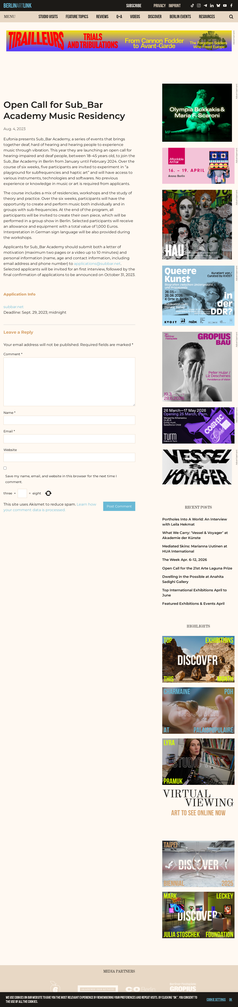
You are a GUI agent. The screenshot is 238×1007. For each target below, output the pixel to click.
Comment (12, 354)
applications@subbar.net (97, 263)
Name (9, 413)
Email (9, 431)
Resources (207, 16)
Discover (155, 16)
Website (10, 450)
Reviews (102, 16)
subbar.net (13, 307)
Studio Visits (48, 16)
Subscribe (133, 5)
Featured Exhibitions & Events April (193, 603)
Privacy (160, 5)
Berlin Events (180, 16)
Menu (9, 17)
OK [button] (230, 999)
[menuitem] (48, 19)
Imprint (175, 5)
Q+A (119, 16)
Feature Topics (77, 16)
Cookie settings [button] (216, 999)
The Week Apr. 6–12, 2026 (184, 559)
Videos (135, 16)
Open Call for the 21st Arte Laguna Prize (197, 568)
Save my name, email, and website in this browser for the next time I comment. (61, 479)
